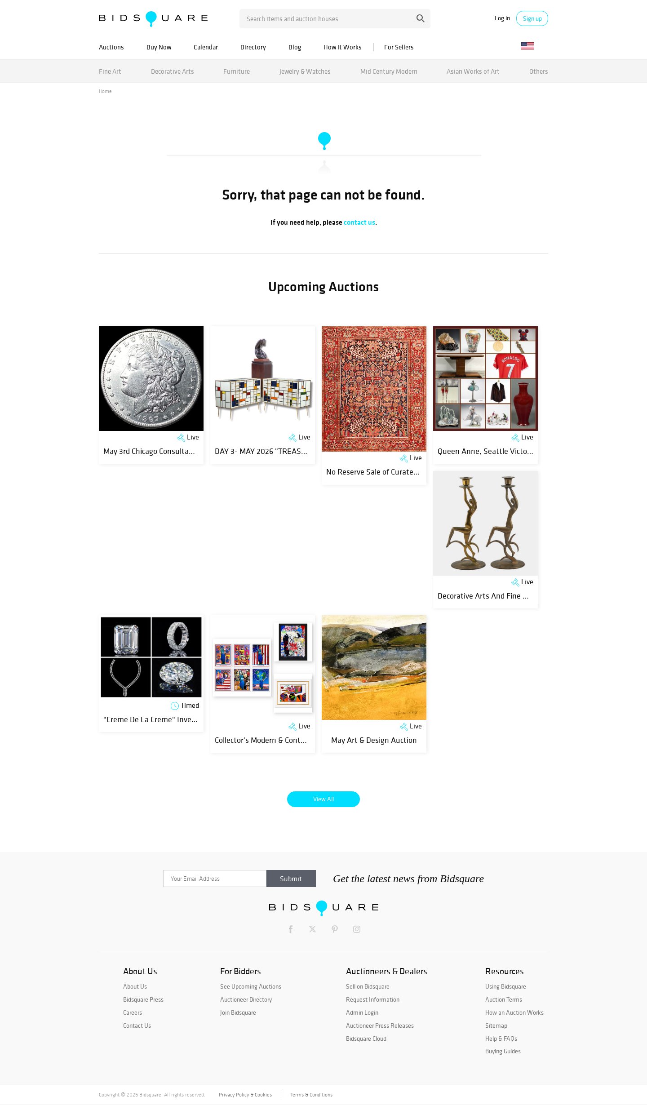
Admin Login (362, 1012)
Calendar (206, 47)
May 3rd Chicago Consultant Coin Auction (171, 451)
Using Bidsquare (505, 986)
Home (105, 91)
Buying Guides (503, 1051)
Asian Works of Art (473, 71)
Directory (253, 47)
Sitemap (496, 1025)
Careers (132, 1012)
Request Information (372, 999)
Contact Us (137, 1025)
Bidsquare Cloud (366, 1038)
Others (538, 71)
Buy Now (158, 47)
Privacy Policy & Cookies (245, 1095)
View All (323, 799)
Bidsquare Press (143, 999)
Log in (502, 18)
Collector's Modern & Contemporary (273, 740)
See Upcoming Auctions (250, 986)
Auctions (111, 47)
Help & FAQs (501, 1038)
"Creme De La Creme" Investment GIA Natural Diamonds (198, 719)
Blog (294, 47)
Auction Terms (503, 999)
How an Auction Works (514, 1012)
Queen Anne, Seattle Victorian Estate (501, 451)
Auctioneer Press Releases (380, 1025)
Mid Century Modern (388, 71)
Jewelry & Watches (305, 71)
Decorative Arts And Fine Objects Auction (506, 595)
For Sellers (399, 47)
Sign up (532, 18)
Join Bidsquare (238, 1012)
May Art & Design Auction (374, 740)
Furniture (236, 71)
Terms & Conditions (311, 1095)
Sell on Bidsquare (368, 986)
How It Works (343, 47)
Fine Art (110, 71)
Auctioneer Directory (246, 999)
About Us (135, 986)
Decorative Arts (172, 71)
